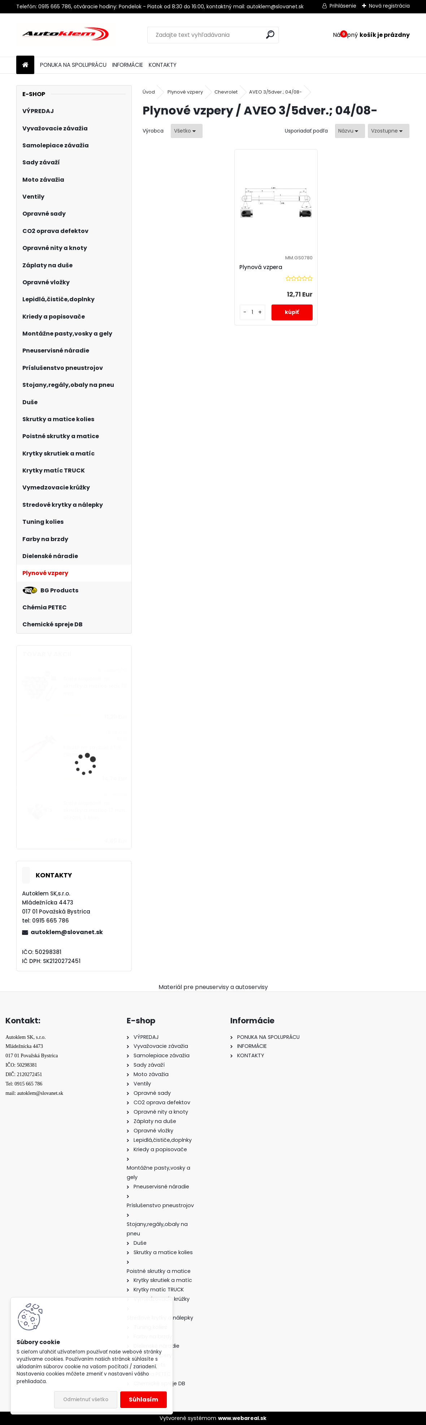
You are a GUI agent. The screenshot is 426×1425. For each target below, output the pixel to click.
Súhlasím (143, 1399)
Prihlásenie (343, 5)
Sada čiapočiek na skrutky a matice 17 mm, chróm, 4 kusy (94, 810)
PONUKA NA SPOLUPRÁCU (73, 65)
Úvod (149, 91)
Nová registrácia (389, 5)
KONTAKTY (163, 65)
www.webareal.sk (242, 1418)
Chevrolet (226, 91)
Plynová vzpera (260, 267)
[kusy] (252, 312)
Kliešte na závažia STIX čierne (92, 751)
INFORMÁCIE (127, 65)
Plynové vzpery (185, 91)
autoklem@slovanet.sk (67, 932)
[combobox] (350, 131)
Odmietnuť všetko (85, 1399)
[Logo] (66, 35)
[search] (270, 34)
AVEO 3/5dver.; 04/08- (275, 91)
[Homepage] (25, 65)
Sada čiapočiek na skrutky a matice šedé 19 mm (95, 686)
